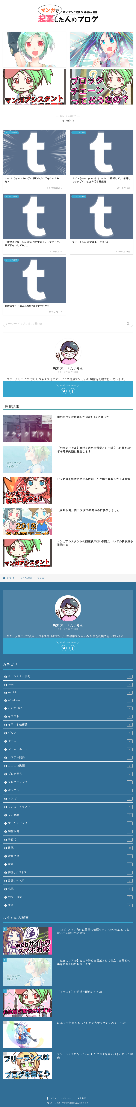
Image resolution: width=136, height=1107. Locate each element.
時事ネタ (70, 856)
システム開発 (70, 758)
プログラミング (70, 782)
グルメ (70, 733)
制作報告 (70, 831)
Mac (70, 685)
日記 (70, 848)
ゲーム (70, 741)
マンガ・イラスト (70, 807)
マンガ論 (70, 815)
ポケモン (70, 790)
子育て (70, 840)
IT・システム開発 (70, 677)
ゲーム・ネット (70, 749)
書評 (70, 864)
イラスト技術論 (70, 725)
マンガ (70, 799)
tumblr (70, 693)
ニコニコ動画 (70, 766)
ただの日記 (70, 708)
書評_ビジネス (70, 872)
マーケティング (70, 823)
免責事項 (82, 1098)
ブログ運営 (70, 774)
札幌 (70, 889)
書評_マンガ (70, 881)
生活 (70, 905)
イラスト (70, 716)
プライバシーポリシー (60, 1098)
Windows (70, 700)
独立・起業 (70, 897)
